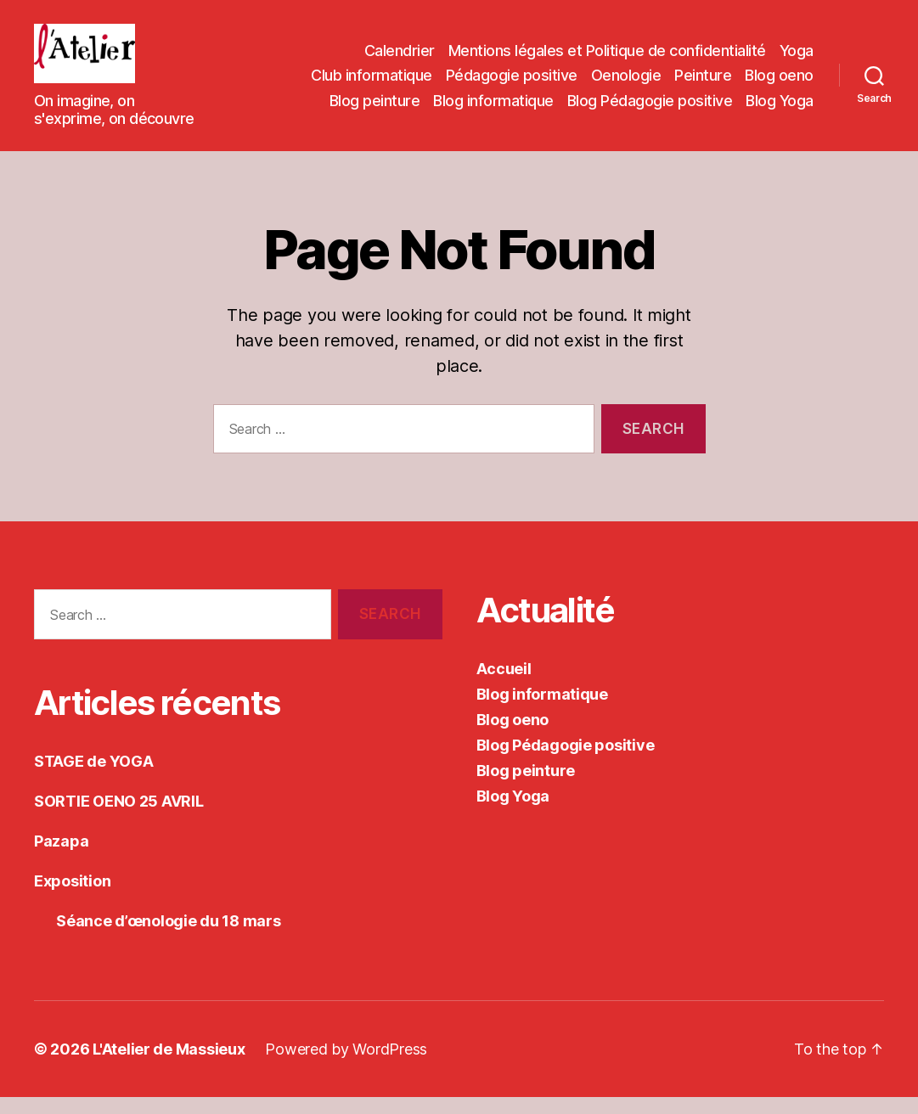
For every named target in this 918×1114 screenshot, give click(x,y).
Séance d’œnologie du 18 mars (157, 938)
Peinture (702, 84)
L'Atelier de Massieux (169, 1066)
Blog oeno (779, 84)
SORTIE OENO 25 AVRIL (119, 818)
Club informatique (371, 84)
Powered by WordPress (346, 1066)
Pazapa (61, 858)
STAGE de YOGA (94, 778)
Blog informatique (493, 109)
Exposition (72, 898)
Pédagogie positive (511, 84)
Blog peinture (374, 109)
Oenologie (626, 84)
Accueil (504, 686)
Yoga (797, 59)
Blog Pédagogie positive (650, 109)
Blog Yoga (780, 109)
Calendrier (399, 59)
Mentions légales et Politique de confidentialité (607, 59)
